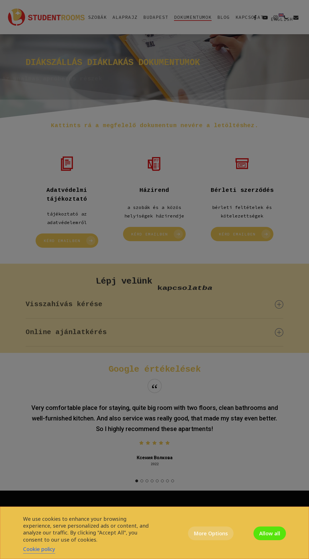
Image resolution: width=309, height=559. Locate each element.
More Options (211, 533)
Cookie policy (39, 549)
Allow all (269, 533)
